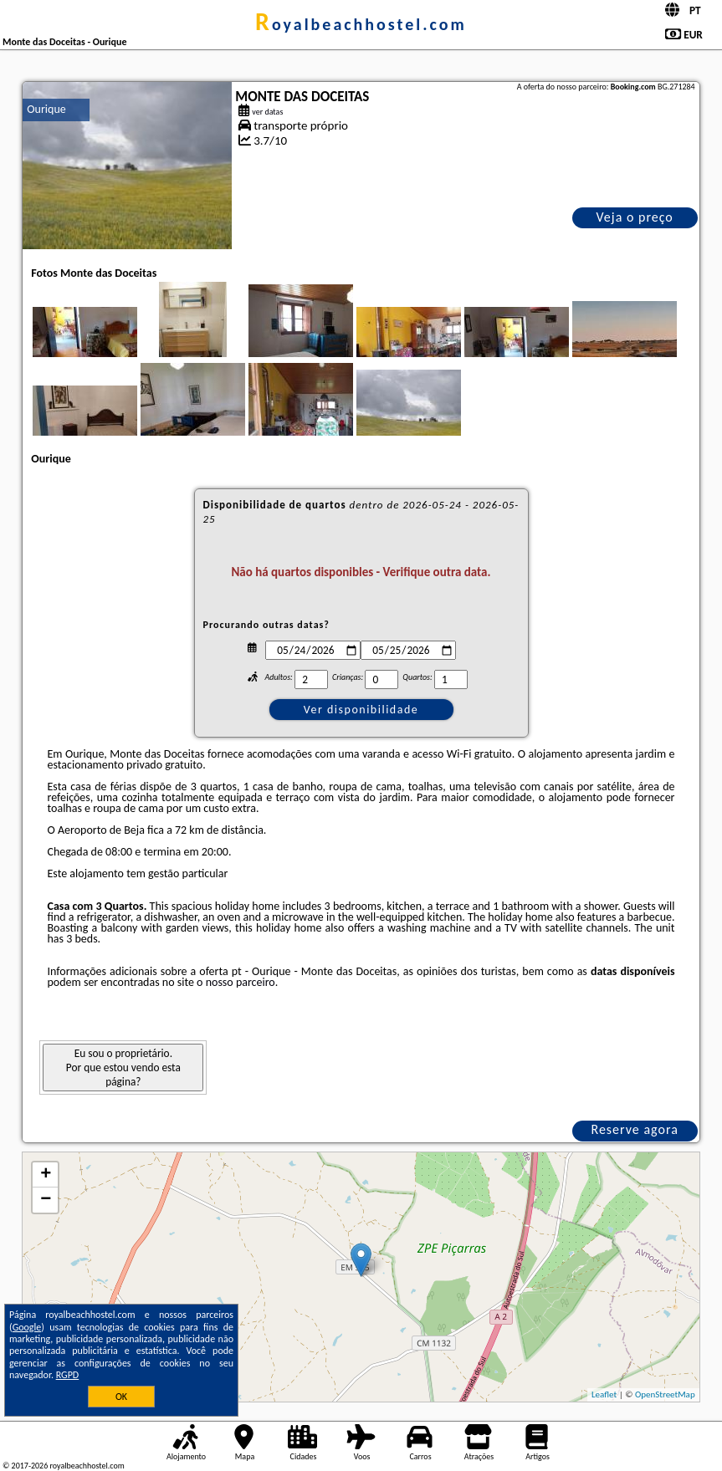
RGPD (67, 1375)
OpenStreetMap (665, 1394)
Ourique (46, 109)
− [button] (45, 1200)
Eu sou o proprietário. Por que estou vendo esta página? (123, 1067)
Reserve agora (634, 1129)
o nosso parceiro (236, 982)
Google (27, 1327)
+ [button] (45, 1175)
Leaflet (604, 1394)
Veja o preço (635, 217)
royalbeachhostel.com (361, 24)
